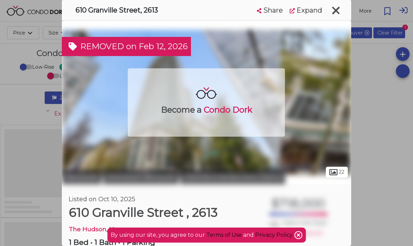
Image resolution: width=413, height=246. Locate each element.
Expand (306, 10)
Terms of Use (224, 235)
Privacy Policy (274, 235)
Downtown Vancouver (141, 177)
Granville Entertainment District (233, 177)
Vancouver (81, 177)
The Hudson (87, 229)
